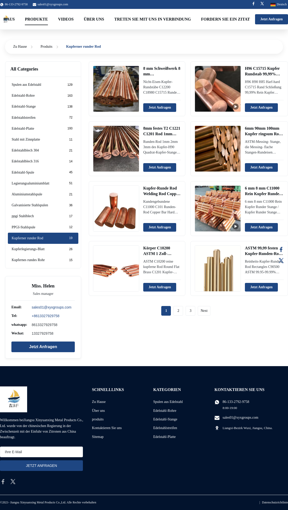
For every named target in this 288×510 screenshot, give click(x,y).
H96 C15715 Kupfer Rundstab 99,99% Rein (262, 74)
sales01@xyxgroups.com (53, 4)
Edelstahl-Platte (164, 437)
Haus (9, 19)
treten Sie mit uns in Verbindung (152, 19)
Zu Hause (20, 46)
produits (98, 419)
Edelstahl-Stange (165, 419)
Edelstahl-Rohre (164, 411)
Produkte (36, 19)
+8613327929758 (45, 316)
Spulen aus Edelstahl (168, 402)
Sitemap (98, 437)
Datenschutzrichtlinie (275, 502)
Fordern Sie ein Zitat (225, 19)
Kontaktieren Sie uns (107, 428)
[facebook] (3, 482)
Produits (46, 46)
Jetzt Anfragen (271, 19)
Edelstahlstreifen (165, 428)
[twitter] (13, 482)
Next (204, 311)
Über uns (94, 19)
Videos (66, 19)
